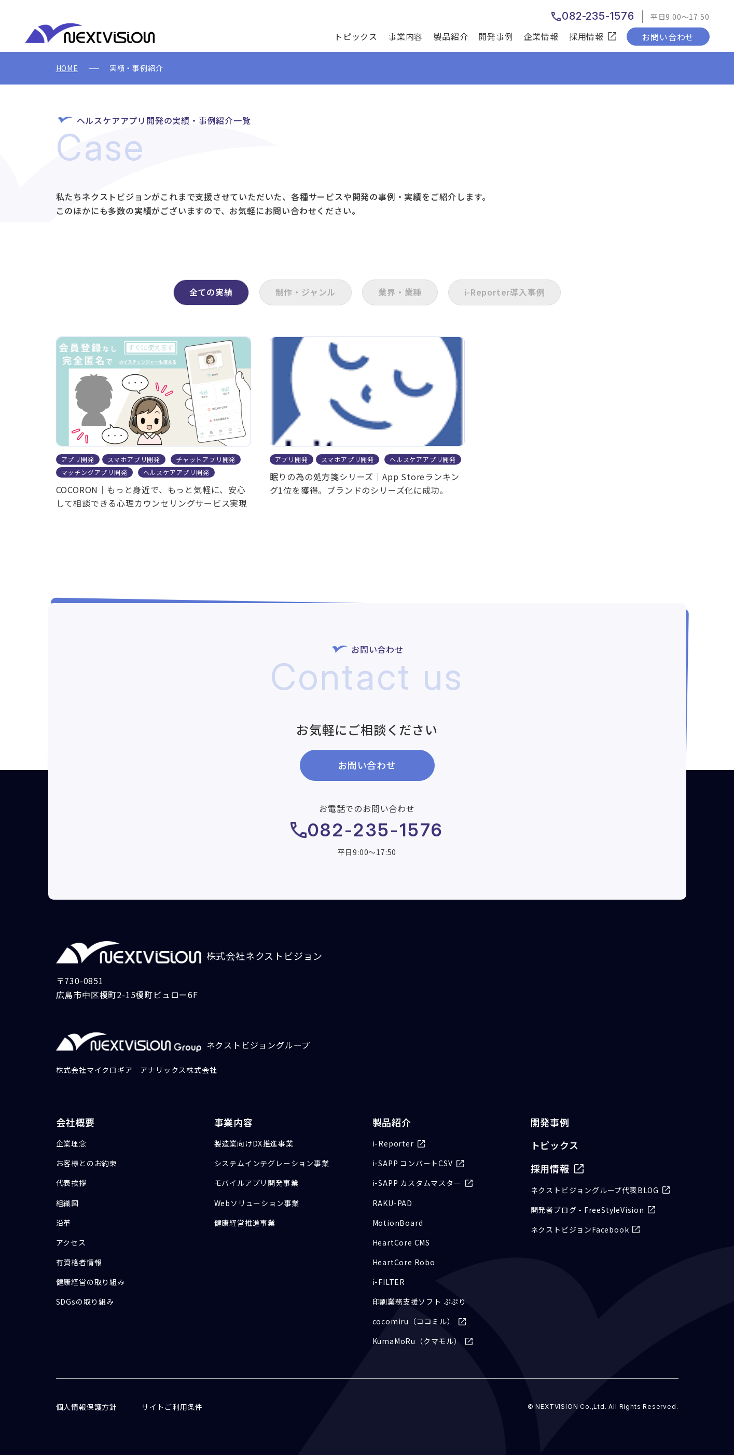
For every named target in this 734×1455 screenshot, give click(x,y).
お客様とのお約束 (86, 1163)
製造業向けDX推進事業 (254, 1143)
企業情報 (541, 36)
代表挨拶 (71, 1183)
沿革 (64, 1223)
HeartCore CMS (401, 1242)
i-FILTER (388, 1282)
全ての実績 (211, 292)
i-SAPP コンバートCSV (412, 1163)
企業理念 (71, 1143)
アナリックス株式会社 (178, 1070)
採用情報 (550, 1168)
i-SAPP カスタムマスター (417, 1183)
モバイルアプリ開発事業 (256, 1183)
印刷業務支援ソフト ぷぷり (419, 1301)
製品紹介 (450, 36)
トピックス (356, 36)
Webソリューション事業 (257, 1203)
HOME (67, 68)
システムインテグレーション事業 (271, 1163)
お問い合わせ (668, 37)
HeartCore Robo (403, 1262)
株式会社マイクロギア (94, 1070)
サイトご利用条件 (172, 1407)
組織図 (67, 1203)
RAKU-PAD (392, 1203)
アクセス (71, 1242)
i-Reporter (393, 1143)
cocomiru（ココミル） (413, 1321)
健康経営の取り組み (90, 1282)
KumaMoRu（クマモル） (417, 1341)
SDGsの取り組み (85, 1301)
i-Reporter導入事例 (504, 292)
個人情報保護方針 (86, 1407)
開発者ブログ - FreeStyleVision (587, 1210)
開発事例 (495, 36)
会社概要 (75, 1122)
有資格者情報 (79, 1262)
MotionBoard (397, 1223)
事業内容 (405, 36)
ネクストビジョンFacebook (580, 1229)
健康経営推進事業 (244, 1223)
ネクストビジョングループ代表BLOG (595, 1190)
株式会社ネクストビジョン (189, 952)
